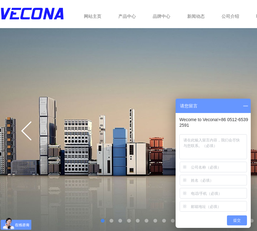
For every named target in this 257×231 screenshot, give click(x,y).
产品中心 (127, 16)
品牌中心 (161, 16)
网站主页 (92, 16)
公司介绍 (230, 16)
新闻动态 (196, 16)
